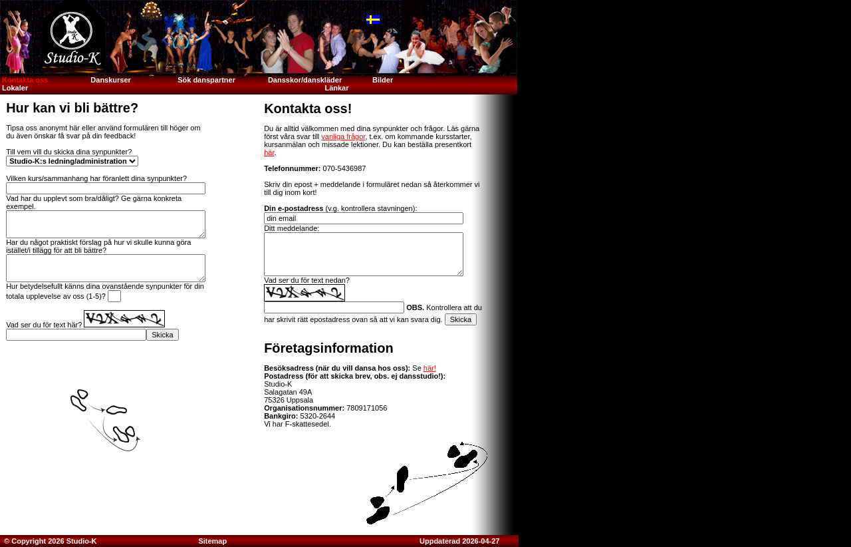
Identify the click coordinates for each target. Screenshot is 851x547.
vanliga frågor (343, 136)
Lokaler (15, 88)
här (269, 152)
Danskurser (110, 80)
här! (430, 368)
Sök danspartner (206, 80)
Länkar (336, 88)
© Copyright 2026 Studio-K (49, 541)
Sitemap (212, 541)
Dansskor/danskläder (305, 80)
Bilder (383, 80)
